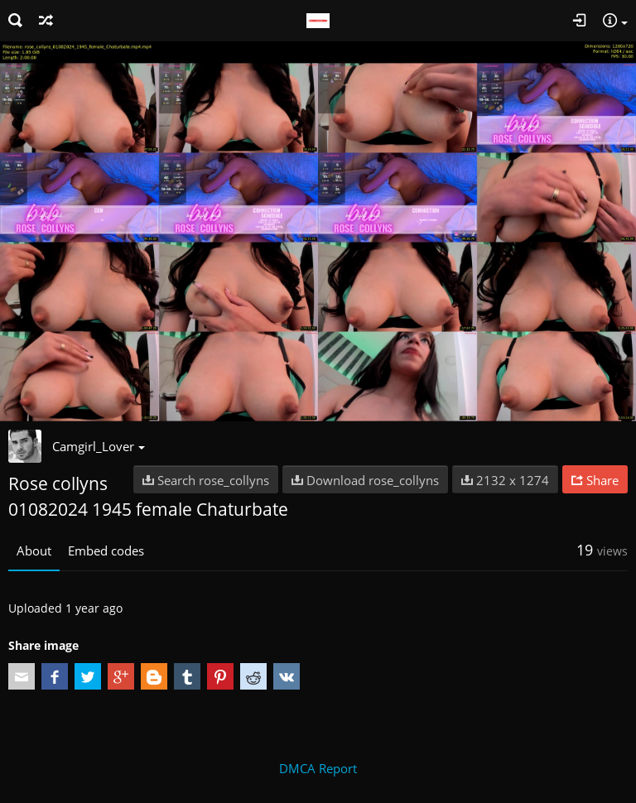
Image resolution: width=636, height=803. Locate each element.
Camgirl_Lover (98, 446)
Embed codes (106, 550)
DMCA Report (318, 768)
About (34, 550)
